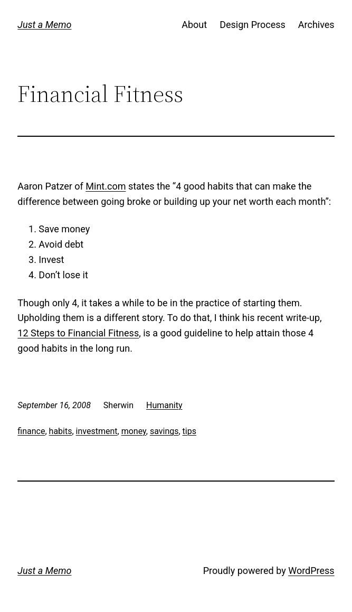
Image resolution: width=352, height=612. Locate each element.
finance (31, 431)
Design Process (253, 24)
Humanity (164, 405)
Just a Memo (44, 24)
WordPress (311, 570)
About (194, 24)
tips (189, 431)
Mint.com (105, 186)
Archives (316, 24)
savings (164, 431)
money (133, 431)
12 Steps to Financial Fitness (78, 332)
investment (97, 431)
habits (60, 431)
